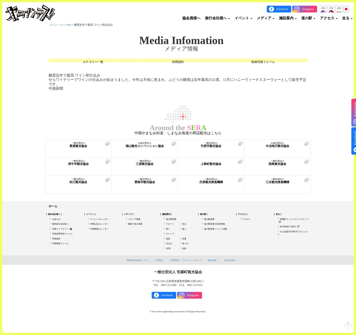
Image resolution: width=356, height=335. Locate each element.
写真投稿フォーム (63, 253)
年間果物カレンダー (102, 234)
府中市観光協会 (78, 165)
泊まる (170, 253)
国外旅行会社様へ (63, 227)
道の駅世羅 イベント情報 (217, 236)
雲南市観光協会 (145, 183)
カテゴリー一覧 (93, 63)
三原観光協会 (145, 165)
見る (185, 227)
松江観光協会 (78, 183)
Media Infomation (181, 40)
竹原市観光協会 (211, 147)
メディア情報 (69, 24)
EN (323, 8)
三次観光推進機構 (278, 183)
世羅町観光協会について (131, 271)
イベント (243, 18)
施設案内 (288, 18)
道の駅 (308, 18)
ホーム (54, 24)
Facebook (282, 9)
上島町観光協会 (211, 165)
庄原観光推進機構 (211, 183)
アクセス (329, 18)
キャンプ (171, 240)
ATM (169, 259)
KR (339, 8)
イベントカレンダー (102, 221)
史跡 (185, 259)
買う (168, 234)
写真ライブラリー (65, 234)
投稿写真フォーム (263, 63)
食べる (186, 253)
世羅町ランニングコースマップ (292, 223)
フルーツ (171, 227)
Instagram (308, 9)
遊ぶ (185, 234)
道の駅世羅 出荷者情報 (218, 227)
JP (346, 8)
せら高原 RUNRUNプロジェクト (293, 239)
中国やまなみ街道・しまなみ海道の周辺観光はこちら (178, 133)
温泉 (168, 246)
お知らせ (57, 221)
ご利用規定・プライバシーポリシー (187, 271)
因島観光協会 (278, 165)
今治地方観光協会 (278, 147)
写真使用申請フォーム (65, 240)
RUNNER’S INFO (292, 231)
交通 (185, 246)
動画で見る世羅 (137, 227)
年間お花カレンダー (102, 227)
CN (331, 8)
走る (347, 18)
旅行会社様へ (217, 18)
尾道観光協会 (78, 147)
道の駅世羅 (173, 221)
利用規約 (178, 63)
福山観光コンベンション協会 (145, 147)
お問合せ (156, 271)
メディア (265, 18)
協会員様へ (191, 18)
